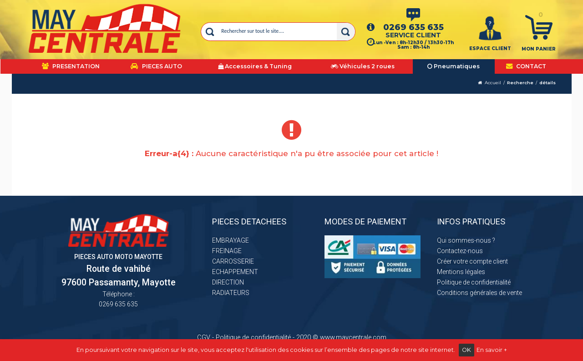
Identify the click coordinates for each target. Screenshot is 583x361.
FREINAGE (227, 250)
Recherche (520, 82)
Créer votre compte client (472, 261)
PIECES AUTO (156, 66)
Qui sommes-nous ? (466, 240)
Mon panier (539, 49)
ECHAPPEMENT (235, 271)
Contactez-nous (460, 250)
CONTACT (526, 66)
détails (547, 82)
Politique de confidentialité (474, 282)
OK (466, 349)
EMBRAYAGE (230, 240)
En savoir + (492, 349)
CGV (203, 337)
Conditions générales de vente (479, 292)
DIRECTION (228, 282)
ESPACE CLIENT (490, 48)
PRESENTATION (71, 66)
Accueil (493, 82)
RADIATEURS (230, 292)
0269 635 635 (413, 27)
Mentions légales (461, 271)
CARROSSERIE (233, 261)
